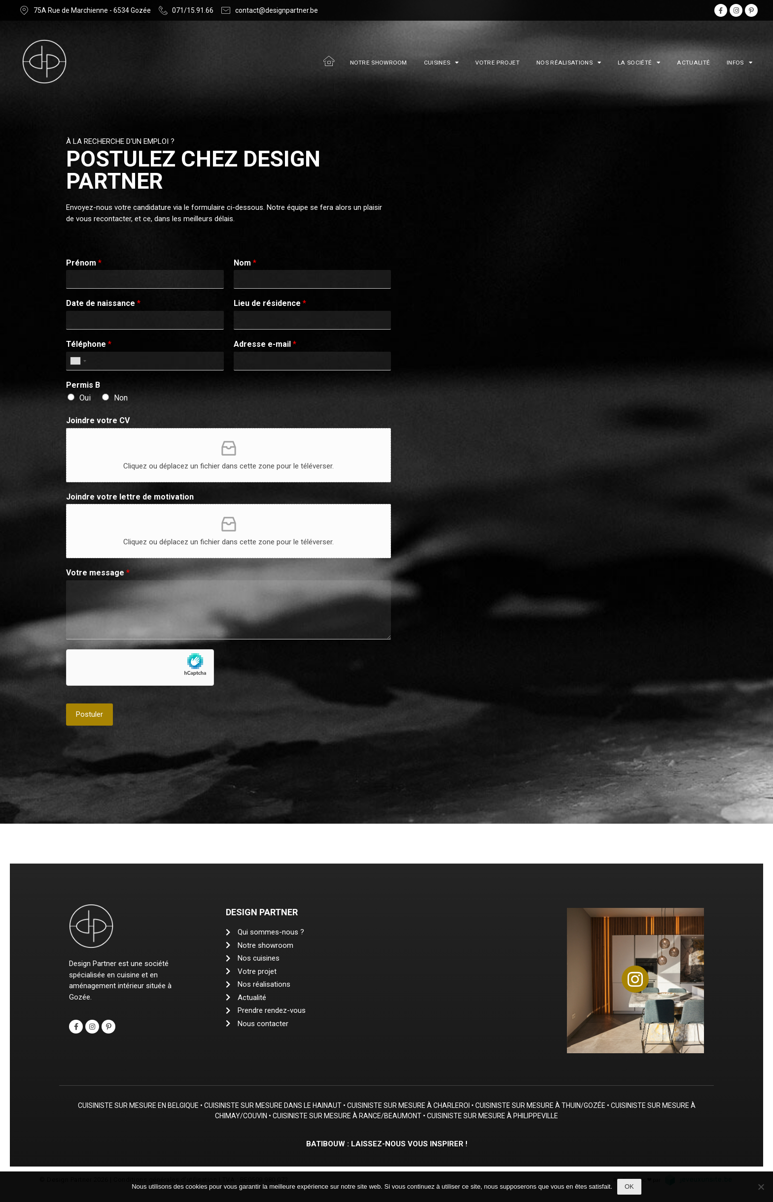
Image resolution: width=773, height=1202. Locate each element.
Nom (245, 262)
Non (121, 397)
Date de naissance (103, 303)
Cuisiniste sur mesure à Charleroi (411, 1105)
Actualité (693, 62)
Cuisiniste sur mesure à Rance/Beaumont (350, 1116)
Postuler (89, 714)
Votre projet (497, 62)
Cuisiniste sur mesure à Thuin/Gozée (543, 1105)
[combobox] (78, 361)
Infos (739, 62)
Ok (629, 1186)
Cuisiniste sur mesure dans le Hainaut (276, 1105)
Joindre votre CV (98, 420)
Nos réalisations (568, 62)
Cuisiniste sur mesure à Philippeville (496, 1116)
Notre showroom (378, 62)
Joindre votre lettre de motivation (130, 496)
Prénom (84, 262)
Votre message (98, 572)
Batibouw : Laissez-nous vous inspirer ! (386, 1143)
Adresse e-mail (265, 344)
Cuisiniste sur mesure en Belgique (141, 1105)
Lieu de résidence (270, 303)
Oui (85, 397)
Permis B (83, 385)
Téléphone (88, 344)
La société (639, 62)
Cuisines (441, 62)
